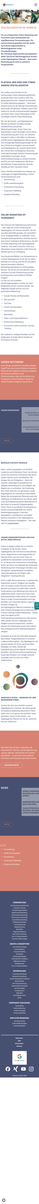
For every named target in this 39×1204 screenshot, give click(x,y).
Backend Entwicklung (19, 976)
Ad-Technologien (19, 988)
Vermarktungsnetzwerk (19, 910)
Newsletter (19, 929)
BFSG (19, 998)
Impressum (19, 1038)
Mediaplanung (19, 963)
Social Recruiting (19, 1021)
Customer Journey (19, 908)
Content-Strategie (19, 1010)
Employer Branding (11, 864)
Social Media (19, 1006)
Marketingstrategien (19, 956)
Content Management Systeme (20, 979)
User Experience (19, 949)
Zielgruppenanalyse (19, 961)
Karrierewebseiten (19, 1026)
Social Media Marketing (19, 920)
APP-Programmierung (19, 983)
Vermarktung (9, 849)
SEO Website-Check (19, 995)
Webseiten (19, 993)
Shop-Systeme (19, 981)
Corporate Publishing (12, 860)
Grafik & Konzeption (12, 853)
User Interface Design (19, 947)
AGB (19, 1041)
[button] (3, 1200)
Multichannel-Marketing (19, 912)
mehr (7, 441)
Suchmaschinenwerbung (20, 915)
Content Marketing (20, 1013)
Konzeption (19, 954)
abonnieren (11, 765)
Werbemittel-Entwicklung (20, 986)
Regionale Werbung (19, 932)
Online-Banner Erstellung (19, 959)
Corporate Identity (19, 951)
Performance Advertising (20, 917)
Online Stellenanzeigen (19, 1023)
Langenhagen (13, 523)
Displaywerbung (19, 927)
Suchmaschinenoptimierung (20, 905)
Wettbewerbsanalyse (19, 922)
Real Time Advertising (19, 934)
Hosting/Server (19, 990)
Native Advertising (19, 1008)
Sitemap (19, 1046)
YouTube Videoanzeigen (19, 939)
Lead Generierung (19, 924)
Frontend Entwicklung (19, 974)
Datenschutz (19, 1043)
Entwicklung (9, 857)
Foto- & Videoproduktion (19, 936)
